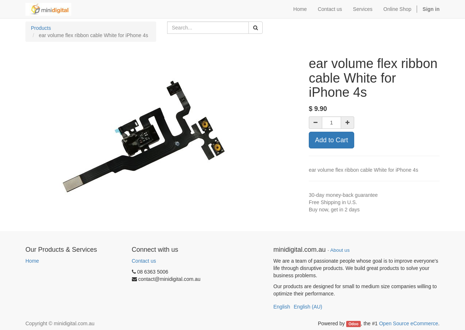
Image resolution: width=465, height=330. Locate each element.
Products (41, 28)
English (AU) (308, 307)
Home (32, 261)
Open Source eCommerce (408, 323)
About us (339, 250)
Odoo (353, 324)
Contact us (144, 261)
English (282, 307)
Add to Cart (331, 140)
